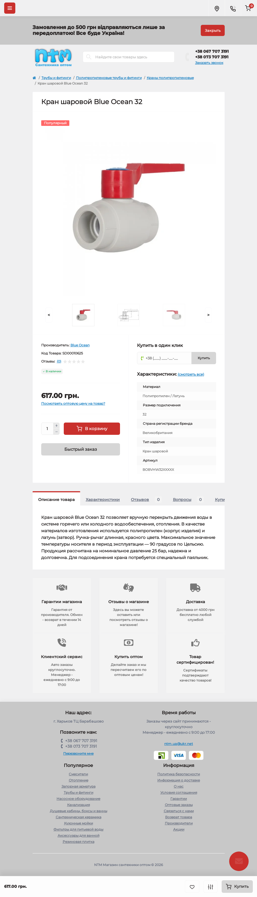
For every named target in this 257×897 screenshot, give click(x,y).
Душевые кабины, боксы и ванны (78, 811)
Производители (179, 823)
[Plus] (56, 426)
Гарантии (178, 799)
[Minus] (56, 432)
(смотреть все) (191, 374)
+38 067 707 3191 (212, 51)
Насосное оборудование (78, 799)
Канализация (78, 805)
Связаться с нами (179, 811)
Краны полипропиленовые (170, 78)
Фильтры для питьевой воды (78, 829)
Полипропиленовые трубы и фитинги (109, 78)
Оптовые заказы (179, 805)
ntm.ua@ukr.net (178, 744)
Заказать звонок (209, 63)
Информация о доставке (178, 780)
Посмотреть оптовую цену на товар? (73, 403)
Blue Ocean (80, 345)
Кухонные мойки (78, 823)
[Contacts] (233, 8)
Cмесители (78, 774)
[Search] (89, 57)
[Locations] (217, 8)
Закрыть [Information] (213, 30)
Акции (178, 829)
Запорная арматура (79, 786)
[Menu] (9, 8)
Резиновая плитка (78, 842)
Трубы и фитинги (56, 78)
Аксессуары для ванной (78, 835)
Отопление (78, 780)
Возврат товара (178, 817)
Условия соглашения (178, 792)
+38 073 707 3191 (211, 56)
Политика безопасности (178, 774)
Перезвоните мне (78, 753)
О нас (178, 786)
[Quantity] (47, 429)
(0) (59, 361)
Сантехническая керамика (78, 817)
